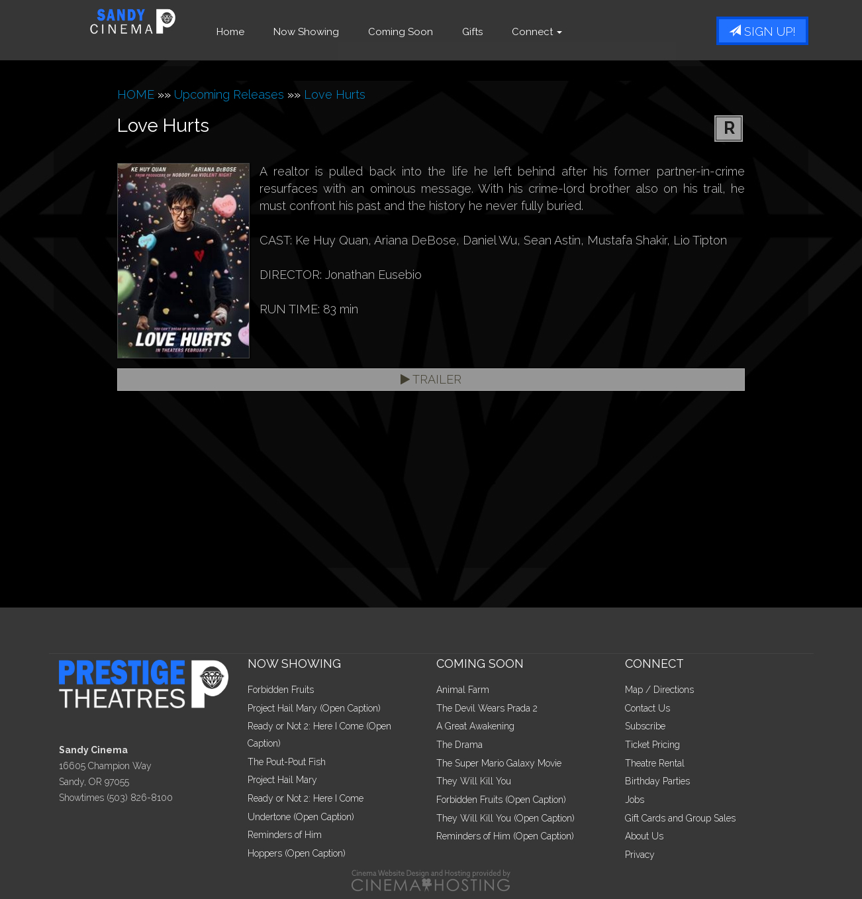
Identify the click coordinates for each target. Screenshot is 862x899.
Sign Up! (762, 31)
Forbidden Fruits (281, 689)
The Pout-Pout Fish (287, 762)
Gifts (491, 32)
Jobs (634, 799)
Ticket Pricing (652, 744)
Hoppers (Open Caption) (297, 853)
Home (249, 32)
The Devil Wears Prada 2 (487, 708)
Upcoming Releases (229, 94)
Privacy (640, 854)
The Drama (459, 744)
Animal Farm (462, 689)
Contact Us (647, 708)
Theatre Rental (655, 763)
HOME (135, 94)
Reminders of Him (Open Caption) (505, 836)
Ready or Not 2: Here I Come (305, 798)
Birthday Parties (657, 781)
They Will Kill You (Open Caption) (505, 818)
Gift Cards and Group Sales (680, 818)
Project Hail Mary (282, 779)
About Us (644, 836)
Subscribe (645, 726)
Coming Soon (419, 32)
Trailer (431, 379)
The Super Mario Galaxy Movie (498, 763)
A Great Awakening (475, 726)
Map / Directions (659, 689)
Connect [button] (556, 32)
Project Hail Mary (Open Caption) (314, 708)
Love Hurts (334, 94)
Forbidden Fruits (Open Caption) (501, 799)
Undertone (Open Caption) (301, 817)
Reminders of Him (285, 834)
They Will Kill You (473, 781)
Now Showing (325, 32)
